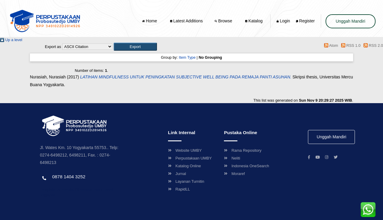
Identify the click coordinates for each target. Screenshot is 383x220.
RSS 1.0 (350, 45)
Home (150, 20)
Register (305, 20)
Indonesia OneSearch (246, 166)
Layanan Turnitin (186, 181)
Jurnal (177, 173)
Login (283, 20)
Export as (53, 46)
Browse (224, 20)
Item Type (187, 57)
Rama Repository (242, 150)
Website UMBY (185, 150)
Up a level (11, 40)
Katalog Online (184, 166)
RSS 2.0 (372, 45)
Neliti (232, 158)
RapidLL (179, 189)
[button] (135, 47)
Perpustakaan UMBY (190, 158)
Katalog (254, 20)
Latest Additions (186, 20)
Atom (330, 45)
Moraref (234, 173)
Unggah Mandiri (350, 21)
